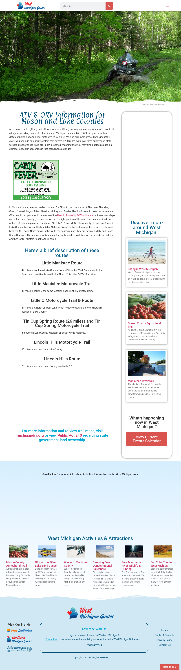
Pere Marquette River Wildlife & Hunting (131, 566)
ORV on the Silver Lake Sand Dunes (46, 564)
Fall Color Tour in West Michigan (161, 564)
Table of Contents (164, 635)
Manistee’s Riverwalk (141, 381)
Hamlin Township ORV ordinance (75, 215)
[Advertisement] (89, 179)
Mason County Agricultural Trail (16, 564)
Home (164, 630)
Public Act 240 (70, 435)
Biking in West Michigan (143, 269)
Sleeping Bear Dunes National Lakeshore (102, 566)
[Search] (109, 6)
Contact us (51, 639)
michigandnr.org (30, 435)
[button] (167, 5)
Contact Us (165, 644)
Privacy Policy (164, 640)
